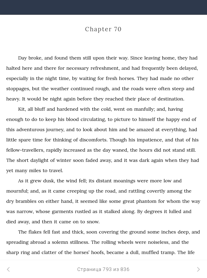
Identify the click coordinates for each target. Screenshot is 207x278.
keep (51, 119)
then (47, 221)
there (50, 68)
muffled (150, 252)
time (38, 140)
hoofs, (98, 252)
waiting (87, 78)
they (183, 58)
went (119, 109)
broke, (36, 58)
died (11, 221)
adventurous (30, 129)
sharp (12, 252)
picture (122, 119)
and (48, 58)
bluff (39, 109)
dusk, (49, 181)
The (10, 160)
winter (63, 160)
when (171, 160)
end (185, 119)
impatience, (150, 140)
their (111, 58)
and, (161, 109)
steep (178, 88)
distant (104, 181)
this (10, 129)
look (87, 129)
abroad (38, 242)
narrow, (25, 211)
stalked (112, 211)
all (30, 109)
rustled (83, 211)
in (32, 78)
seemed (89, 201)
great (128, 201)
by (74, 78)
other (188, 78)
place (144, 99)
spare (25, 140)
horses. (127, 78)
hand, (67, 201)
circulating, (93, 119)
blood (72, 119)
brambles (26, 201)
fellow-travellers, (25, 150)
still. (191, 150)
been (172, 68)
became (115, 252)
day (107, 150)
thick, (78, 232)
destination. (171, 99)
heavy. (13, 99)
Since (136, 58)
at (158, 129)
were (150, 88)
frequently (153, 68)
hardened (67, 109)
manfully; (144, 109)
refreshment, (105, 68)
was (133, 160)
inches (168, 232)
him (113, 129)
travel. (56, 170)
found (61, 58)
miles (35, 170)
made (166, 78)
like (103, 201)
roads (137, 88)
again (70, 99)
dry (10, 201)
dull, (135, 252)
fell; (83, 181)
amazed (145, 129)
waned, (120, 150)
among (174, 191)
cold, (106, 109)
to (27, 119)
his (61, 119)
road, (111, 191)
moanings (124, 181)
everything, (174, 129)
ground (137, 232)
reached (114, 99)
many (21, 170)
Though (118, 140)
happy (173, 119)
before (84, 99)
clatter (49, 252)
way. (124, 58)
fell (46, 232)
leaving (152, 58)
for (61, 68)
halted (13, 68)
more (156, 181)
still (87, 58)
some (115, 201)
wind (71, 181)
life (191, 252)
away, (106, 160)
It (24, 99)
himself (147, 119)
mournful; (17, 191)
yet (9, 170)
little (11, 140)
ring (25, 252)
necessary (77, 68)
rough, (102, 88)
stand (178, 150)
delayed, (189, 68)
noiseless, (159, 242)
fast (56, 232)
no (177, 78)
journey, (55, 129)
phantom (146, 201)
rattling (137, 191)
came (59, 191)
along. (128, 211)
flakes (35, 232)
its (91, 181)
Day (22, 58)
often (164, 88)
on (129, 109)
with (85, 109)
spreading (17, 242)
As (20, 181)
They (142, 78)
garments (62, 211)
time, (64, 78)
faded (92, 160)
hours (145, 150)
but (36, 88)
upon (98, 58)
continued (82, 88)
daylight (39, 160)
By (140, 211)
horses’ (81, 252)
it (125, 160)
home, (169, 58)
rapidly (54, 150)
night (51, 78)
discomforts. (94, 140)
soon (78, 160)
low (168, 181)
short (23, 160)
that (179, 140)
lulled (175, 211)
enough (14, 119)
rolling (108, 242)
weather (59, 88)
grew (36, 181)
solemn (60, 242)
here (27, 68)
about (100, 129)
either (52, 201)
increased (74, 150)
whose (43, 211)
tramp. (168, 252)
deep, (184, 232)
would (34, 99)
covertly (156, 191)
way (195, 201)
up (91, 191)
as (89, 150)
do (34, 119)
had (193, 58)
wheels (125, 242)
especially (17, 78)
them (75, 58)
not (167, 150)
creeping (77, 191)
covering (108, 232)
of (153, 99)
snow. (93, 221)
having (175, 109)
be (45, 99)
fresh (111, 78)
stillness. (79, 242)
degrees (153, 211)
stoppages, (18, 88)
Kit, (22, 109)
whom (174, 201)
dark (144, 160)
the (40, 78)
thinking (62, 140)
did (157, 150)
